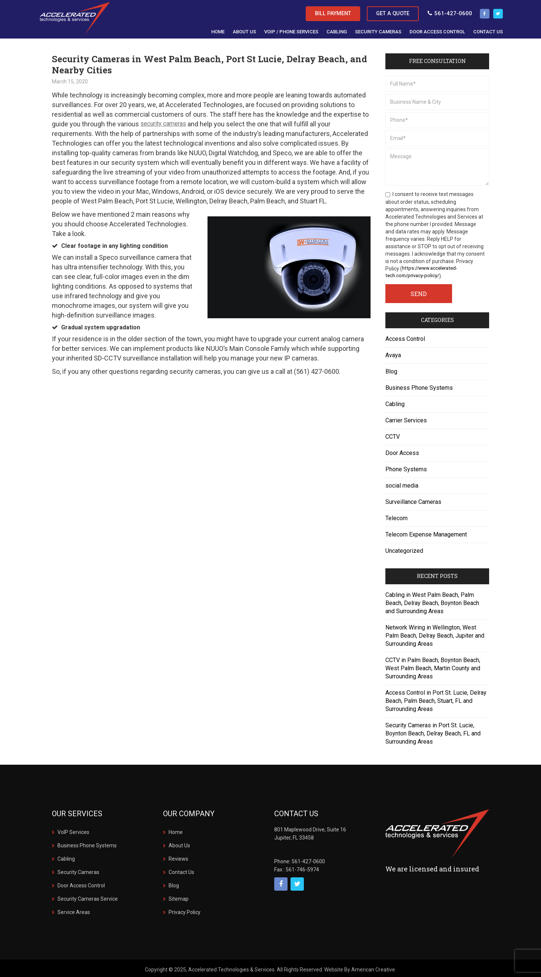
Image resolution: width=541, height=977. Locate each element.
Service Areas (73, 910)
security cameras (166, 122)
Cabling (395, 401)
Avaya (393, 352)
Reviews (178, 857)
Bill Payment (321, 11)
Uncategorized (404, 548)
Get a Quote (386, 11)
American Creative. (373, 967)
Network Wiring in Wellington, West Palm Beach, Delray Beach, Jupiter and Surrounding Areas (434, 633)
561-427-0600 (445, 11)
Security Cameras (78, 870)
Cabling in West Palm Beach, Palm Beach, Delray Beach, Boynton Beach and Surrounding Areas (432, 600)
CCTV (392, 434)
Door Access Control (81, 883)
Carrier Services (406, 418)
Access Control (405, 336)
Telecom (396, 515)
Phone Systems (406, 467)
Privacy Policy (184, 910)
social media (401, 483)
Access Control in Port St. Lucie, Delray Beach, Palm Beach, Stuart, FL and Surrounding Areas (436, 698)
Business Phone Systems (419, 385)
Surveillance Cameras (413, 499)
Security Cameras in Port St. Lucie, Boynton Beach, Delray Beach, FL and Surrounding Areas (433, 731)
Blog (391, 369)
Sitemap (179, 897)
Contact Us (181, 870)
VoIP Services (73, 830)
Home (176, 830)
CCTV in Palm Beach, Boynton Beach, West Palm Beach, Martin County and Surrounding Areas (432, 666)
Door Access (402, 450)
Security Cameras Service (87, 897)
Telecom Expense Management (426, 532)
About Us (179, 843)
